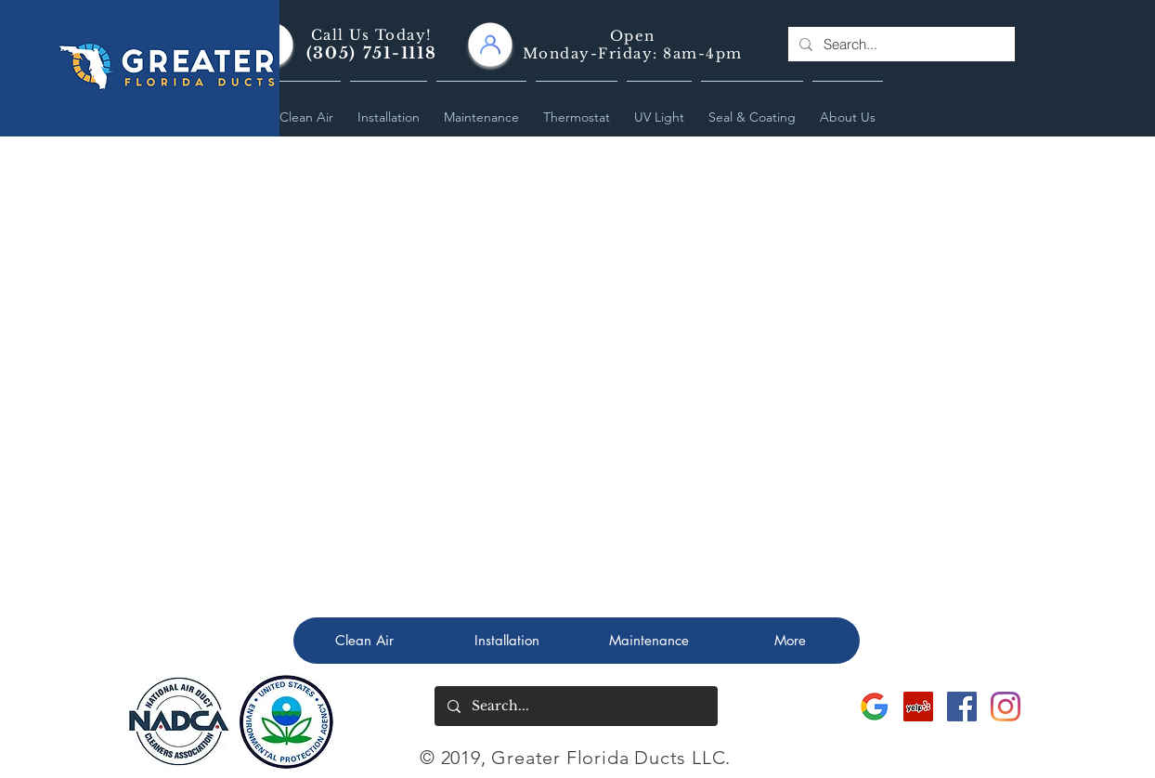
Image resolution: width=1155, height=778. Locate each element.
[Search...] (900, 44)
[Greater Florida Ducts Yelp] (918, 706)
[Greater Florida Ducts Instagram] (1005, 706)
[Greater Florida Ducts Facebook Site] (962, 706)
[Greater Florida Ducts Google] (874, 706)
